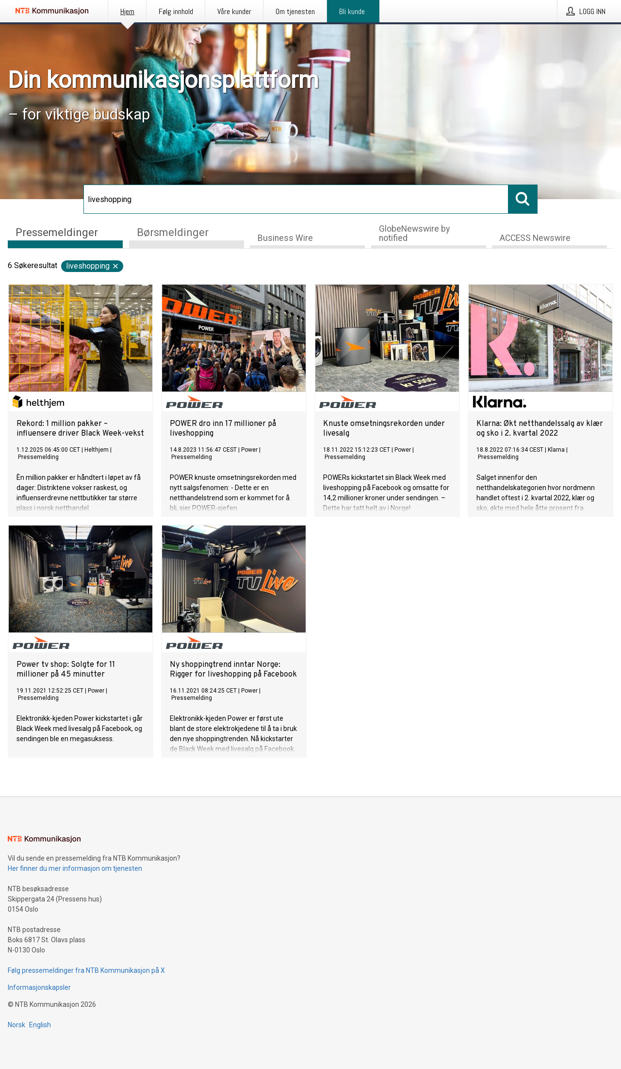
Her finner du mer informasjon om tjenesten (75, 868)
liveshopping (92, 266)
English (40, 1025)
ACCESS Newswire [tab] (535, 238)
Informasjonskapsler (39, 987)
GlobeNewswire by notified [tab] (414, 233)
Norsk (16, 1025)
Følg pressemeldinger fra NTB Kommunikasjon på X (86, 970)
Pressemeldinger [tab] (57, 232)
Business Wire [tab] (285, 238)
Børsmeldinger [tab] (173, 232)
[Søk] (295, 199)
